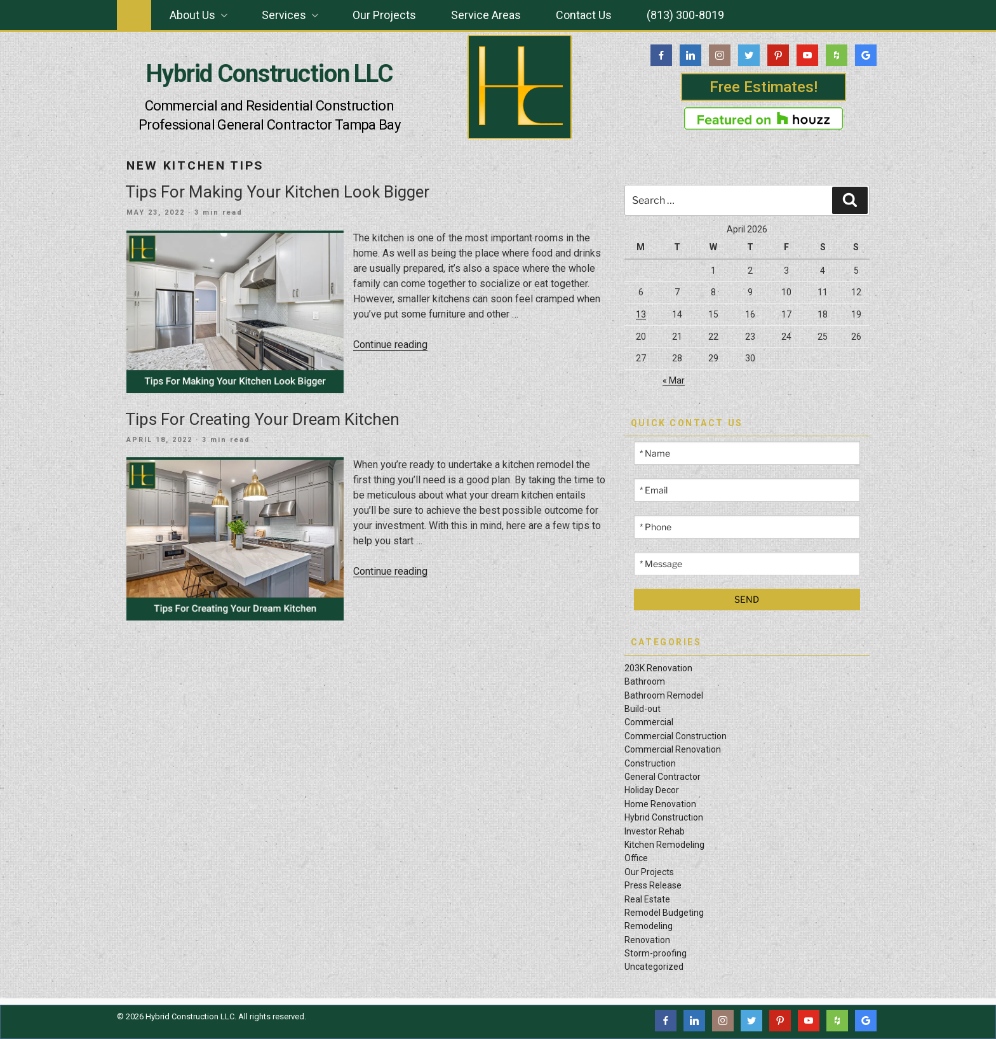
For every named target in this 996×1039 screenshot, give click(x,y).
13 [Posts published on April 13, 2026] (641, 314)
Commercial (648, 722)
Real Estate (647, 899)
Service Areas (486, 15)
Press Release (653, 885)
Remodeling (648, 926)
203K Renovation (658, 668)
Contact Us (584, 15)
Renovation (647, 940)
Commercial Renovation (672, 749)
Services (291, 15)
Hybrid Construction (663, 817)
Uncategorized (653, 967)
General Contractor (662, 777)
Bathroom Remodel (663, 695)
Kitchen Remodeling (664, 845)
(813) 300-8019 (685, 15)
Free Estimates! (764, 87)
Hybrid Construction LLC (269, 74)
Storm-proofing (655, 953)
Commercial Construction (675, 736)
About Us (200, 15)
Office (636, 858)
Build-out (642, 709)
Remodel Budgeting (664, 913)
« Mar (674, 380)
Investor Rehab (654, 831)
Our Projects (384, 15)
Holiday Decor (651, 790)
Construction (650, 763)
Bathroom (644, 681)
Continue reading (390, 345)
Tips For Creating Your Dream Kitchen (262, 419)
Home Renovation (660, 804)
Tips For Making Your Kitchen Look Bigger (277, 191)
